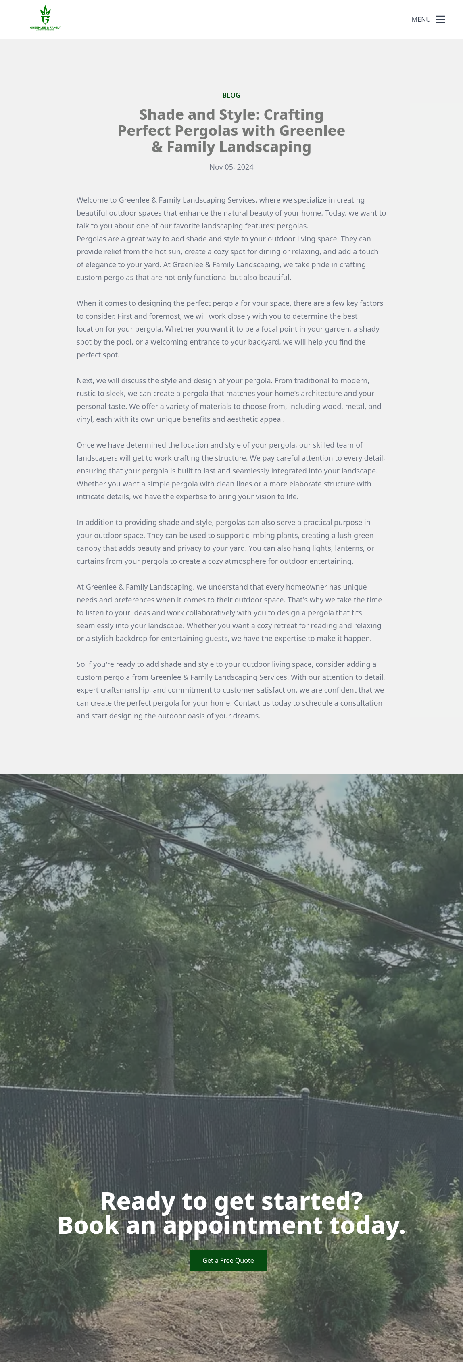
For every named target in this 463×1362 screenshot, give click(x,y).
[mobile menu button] (440, 19)
